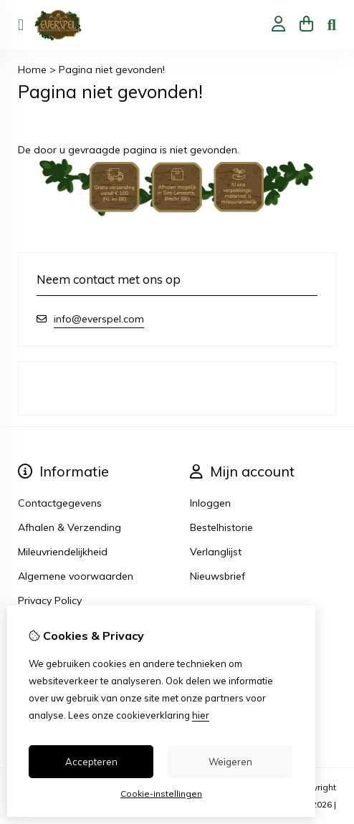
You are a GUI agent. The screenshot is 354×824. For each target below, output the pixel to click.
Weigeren (230, 761)
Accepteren (91, 761)
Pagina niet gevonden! (112, 69)
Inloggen (210, 503)
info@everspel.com (99, 318)
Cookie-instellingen (161, 793)
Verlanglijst (215, 551)
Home (32, 69)
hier (200, 715)
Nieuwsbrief (217, 576)
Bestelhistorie (221, 527)
